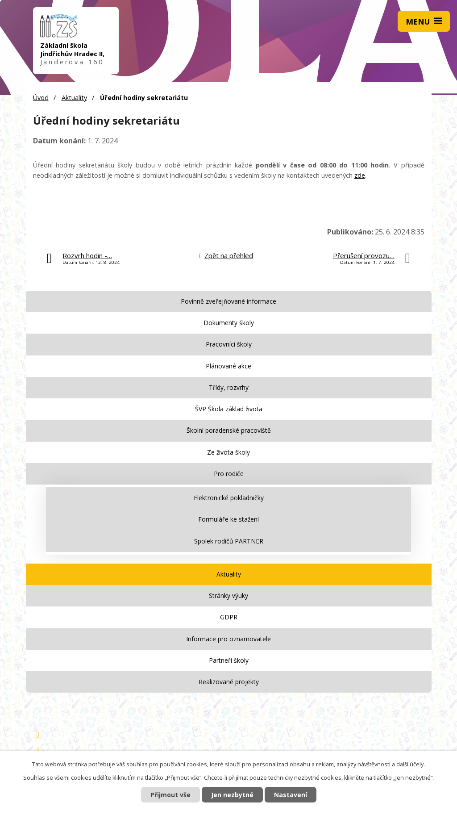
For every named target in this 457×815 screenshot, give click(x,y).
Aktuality (74, 97)
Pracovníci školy (229, 344)
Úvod (41, 97)
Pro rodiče (229, 473)
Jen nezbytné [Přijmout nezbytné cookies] (232, 794)
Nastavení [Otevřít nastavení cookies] (290, 794)
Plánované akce (228, 366)
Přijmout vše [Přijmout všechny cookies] (170, 794)
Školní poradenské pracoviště (229, 430)
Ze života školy (228, 452)
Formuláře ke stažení (228, 519)
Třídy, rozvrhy (229, 387)
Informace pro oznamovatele (228, 639)
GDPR (228, 617)
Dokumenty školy (229, 322)
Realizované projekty (229, 681)
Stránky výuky (228, 595)
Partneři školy (229, 660)
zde (359, 175)
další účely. (410, 764)
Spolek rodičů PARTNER (228, 541)
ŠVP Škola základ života (228, 409)
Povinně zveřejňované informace (228, 301)
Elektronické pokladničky (229, 497)
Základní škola (74, 735)
